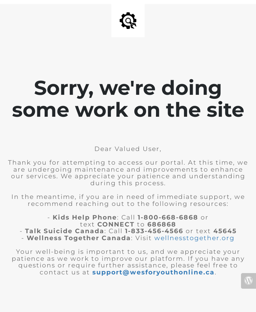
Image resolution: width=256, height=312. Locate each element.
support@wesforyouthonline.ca (153, 272)
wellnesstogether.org (194, 238)
